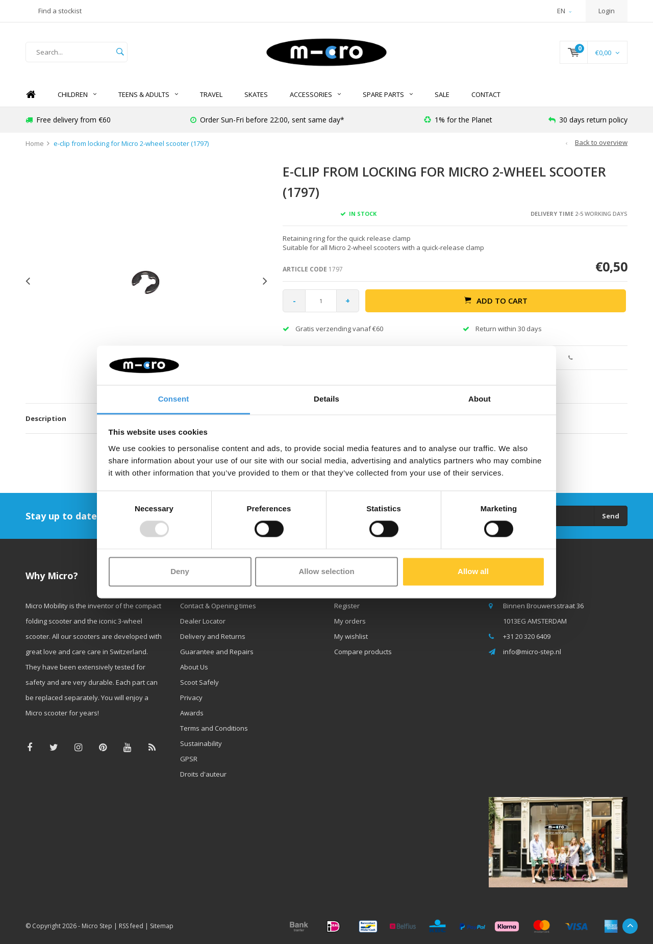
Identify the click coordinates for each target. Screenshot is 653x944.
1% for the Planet (458, 120)
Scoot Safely (199, 682)
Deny (179, 571)
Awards (192, 712)
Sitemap (161, 926)
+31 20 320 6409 (526, 636)
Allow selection (326, 571)
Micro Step (97, 926)
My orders (350, 621)
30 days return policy (587, 120)
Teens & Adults (148, 94)
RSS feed (131, 926)
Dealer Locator (202, 621)
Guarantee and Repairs (217, 651)
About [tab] (479, 398)
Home (30, 94)
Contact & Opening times (218, 605)
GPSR (188, 758)
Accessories (315, 94)
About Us (194, 667)
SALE (442, 94)
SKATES (256, 94)
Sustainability (201, 743)
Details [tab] (326, 398)
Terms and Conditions (214, 728)
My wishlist (351, 636)
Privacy (191, 697)
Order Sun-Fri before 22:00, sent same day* (267, 120)
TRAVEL (211, 94)
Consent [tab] (173, 398)
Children (77, 94)
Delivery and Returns (212, 636)
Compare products (363, 651)
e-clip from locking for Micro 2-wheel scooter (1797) (131, 143)
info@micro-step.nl (532, 651)
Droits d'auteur (203, 774)
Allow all (473, 571)
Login (606, 10)
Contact (485, 94)
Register (347, 605)
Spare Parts (388, 94)
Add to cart (496, 300)
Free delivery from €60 (68, 120)
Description (46, 418)
